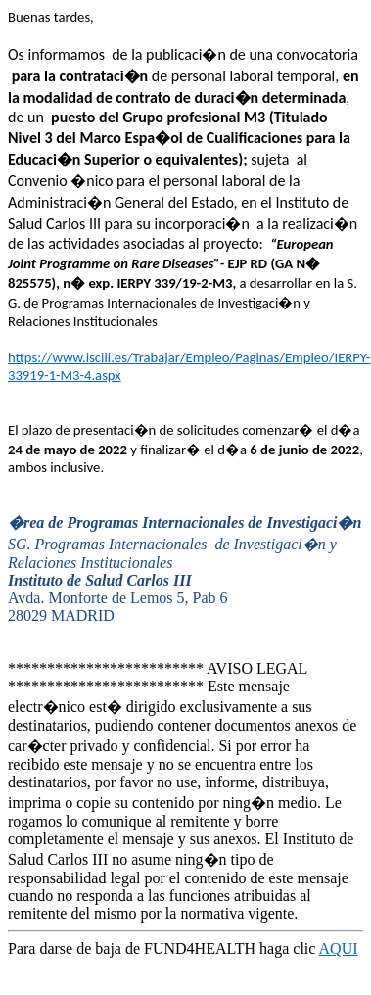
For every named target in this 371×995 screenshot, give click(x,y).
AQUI (338, 948)
